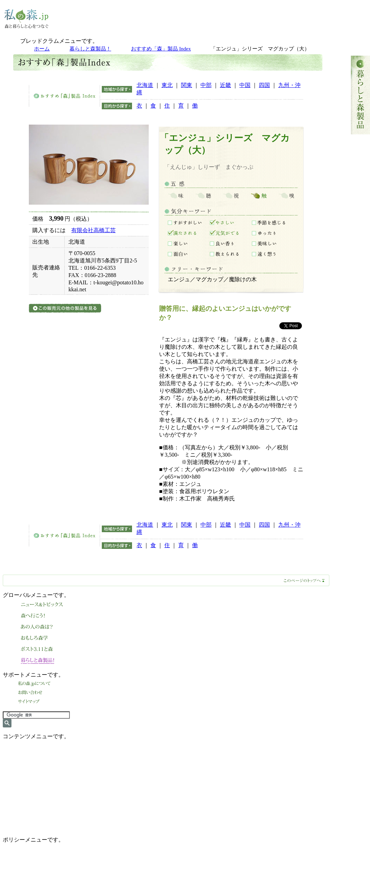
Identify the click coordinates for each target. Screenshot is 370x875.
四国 (264, 85)
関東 (186, 85)
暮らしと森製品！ (90, 49)
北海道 (145, 85)
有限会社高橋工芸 (93, 230)
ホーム (42, 49)
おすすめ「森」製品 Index (161, 49)
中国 (244, 85)
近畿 (225, 85)
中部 (206, 85)
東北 (167, 85)
